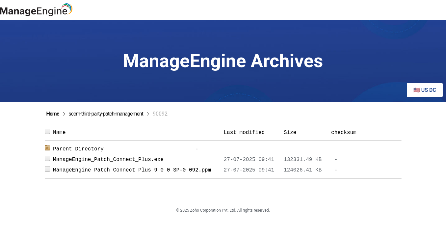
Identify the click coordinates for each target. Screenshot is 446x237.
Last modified (244, 132)
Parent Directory (78, 149)
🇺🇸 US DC (424, 90)
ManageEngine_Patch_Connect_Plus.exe (138, 159)
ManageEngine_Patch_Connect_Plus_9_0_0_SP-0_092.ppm (138, 170)
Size (304, 132)
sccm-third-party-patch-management (105, 114)
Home (52, 114)
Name (138, 132)
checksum (343, 132)
